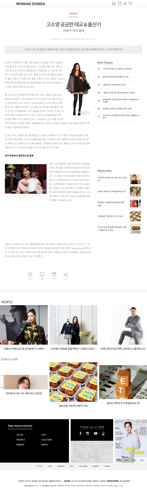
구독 (134, 460)
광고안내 (28, 481)
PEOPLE (73, 13)
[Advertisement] (41, 221)
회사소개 (74, 481)
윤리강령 (35, 481)
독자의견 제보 (43, 481)
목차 (126, 460)
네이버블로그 (103, 433)
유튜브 (95, 433)
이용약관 (103, 481)
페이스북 (80, 433)
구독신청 (21, 481)
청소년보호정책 (125, 481)
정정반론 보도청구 (55, 481)
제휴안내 (96, 481)
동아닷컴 (67, 481)
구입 (141, 460)
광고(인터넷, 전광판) (85, 481)
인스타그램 (87, 433)
